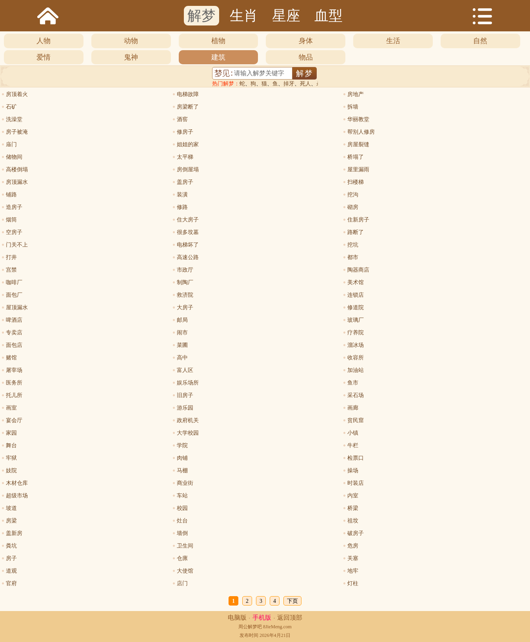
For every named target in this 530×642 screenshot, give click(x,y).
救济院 (185, 295)
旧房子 (185, 395)
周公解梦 (247, 626)
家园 (11, 433)
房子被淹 (17, 132)
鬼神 (131, 57)
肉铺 (182, 458)
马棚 (182, 470)
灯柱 (352, 583)
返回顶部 (289, 617)
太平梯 (185, 157)
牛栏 (352, 445)
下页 (292, 601)
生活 (393, 41)
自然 (480, 41)
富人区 (185, 370)
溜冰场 (355, 345)
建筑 (218, 57)
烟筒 (11, 220)
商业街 (185, 483)
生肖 (244, 16)
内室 (352, 496)
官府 (11, 583)
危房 (352, 546)
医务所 (14, 383)
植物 (218, 41)
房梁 (11, 521)
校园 (182, 508)
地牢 (352, 571)
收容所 (355, 358)
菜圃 (182, 345)
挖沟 (352, 195)
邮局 (182, 320)
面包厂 (14, 295)
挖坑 (352, 245)
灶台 (182, 521)
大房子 (185, 307)
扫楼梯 (355, 182)
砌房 (352, 207)
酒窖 (182, 119)
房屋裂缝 (358, 144)
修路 (182, 207)
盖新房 (14, 533)
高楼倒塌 (17, 169)
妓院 (11, 470)
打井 (11, 257)
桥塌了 (355, 157)
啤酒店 (14, 320)
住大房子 (188, 220)
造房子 (14, 207)
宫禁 (11, 270)
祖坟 (352, 521)
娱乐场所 (188, 383)
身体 (306, 41)
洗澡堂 (14, 119)
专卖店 (14, 333)
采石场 (355, 395)
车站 (182, 496)
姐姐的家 (188, 144)
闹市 (182, 333)
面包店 (14, 345)
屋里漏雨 (358, 169)
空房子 (14, 232)
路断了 (355, 232)
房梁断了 (188, 107)
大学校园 (188, 433)
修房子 (185, 132)
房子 (11, 558)
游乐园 (185, 408)
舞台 (11, 445)
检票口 (355, 458)
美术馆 (355, 282)
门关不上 (17, 245)
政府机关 (188, 420)
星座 (286, 16)
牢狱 (11, 458)
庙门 (11, 144)
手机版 (261, 617)
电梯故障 (188, 94)
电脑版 (237, 617)
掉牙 (288, 84)
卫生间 (185, 546)
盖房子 (185, 182)
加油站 (355, 370)
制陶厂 (185, 282)
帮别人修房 (361, 132)
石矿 (11, 107)
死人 (305, 84)
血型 (328, 16)
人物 (43, 41)
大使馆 (185, 571)
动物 (131, 41)
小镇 (352, 433)
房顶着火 (17, 94)
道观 (11, 571)
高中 (182, 358)
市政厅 (185, 270)
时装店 (355, 483)
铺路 (11, 195)
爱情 (43, 57)
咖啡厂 (14, 282)
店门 (182, 583)
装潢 (182, 195)
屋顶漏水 (17, 307)
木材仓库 (17, 483)
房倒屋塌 (188, 169)
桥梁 (352, 508)
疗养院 (355, 333)
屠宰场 (14, 370)
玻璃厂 (355, 320)
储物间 (14, 157)
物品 (306, 57)
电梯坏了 (188, 245)
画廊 (352, 408)
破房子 (355, 533)
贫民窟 (355, 420)
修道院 (355, 307)
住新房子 (358, 220)
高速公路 (188, 257)
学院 (182, 445)
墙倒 (182, 533)
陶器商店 (358, 270)
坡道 (11, 508)
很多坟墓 (188, 232)
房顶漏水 (17, 182)
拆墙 (352, 107)
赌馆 (11, 358)
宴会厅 (14, 420)
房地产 (355, 94)
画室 (11, 408)
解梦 (201, 16)
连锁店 (355, 295)
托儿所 (14, 395)
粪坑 (11, 546)
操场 (352, 470)
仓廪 (182, 558)
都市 (352, 257)
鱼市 (352, 383)
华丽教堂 (358, 119)
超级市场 (17, 496)
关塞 (352, 558)
